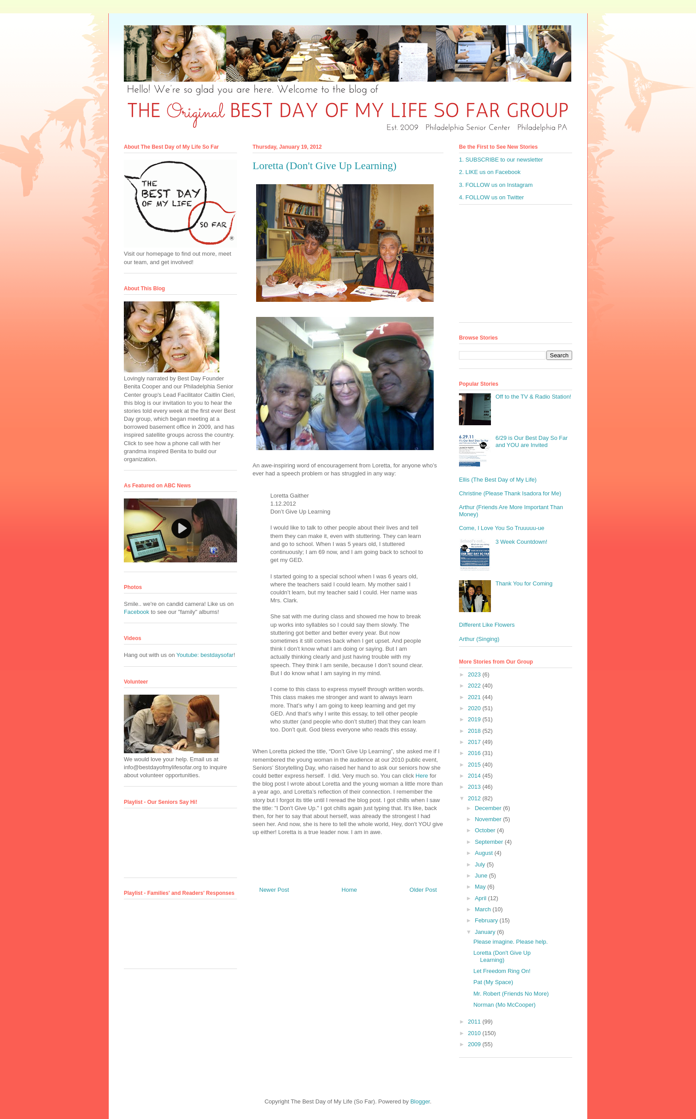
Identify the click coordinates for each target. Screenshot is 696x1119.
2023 (475, 674)
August (484, 853)
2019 (475, 719)
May (481, 886)
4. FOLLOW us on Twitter (491, 197)
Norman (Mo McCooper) (504, 1004)
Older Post (423, 889)
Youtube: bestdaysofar (204, 655)
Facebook (136, 612)
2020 (475, 708)
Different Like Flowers (486, 624)
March (484, 909)
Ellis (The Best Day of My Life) (498, 479)
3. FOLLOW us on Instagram (496, 185)
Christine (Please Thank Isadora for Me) (510, 493)
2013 (475, 786)
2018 (475, 731)
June (482, 875)
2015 (475, 764)
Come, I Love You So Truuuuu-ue (501, 528)
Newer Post (274, 889)
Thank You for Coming (524, 583)
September (490, 841)
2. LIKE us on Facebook (490, 172)
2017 (475, 742)
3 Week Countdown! (521, 541)
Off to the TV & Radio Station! (533, 396)
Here (421, 775)
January (486, 932)
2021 (475, 697)
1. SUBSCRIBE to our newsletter (501, 159)
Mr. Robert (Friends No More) (511, 993)
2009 (475, 1044)
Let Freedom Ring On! (501, 971)
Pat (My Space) (493, 982)
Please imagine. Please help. (510, 941)
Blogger (420, 1101)
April (481, 898)
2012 (475, 798)
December (489, 808)
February (487, 920)
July (481, 864)
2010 (475, 1033)
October (486, 830)
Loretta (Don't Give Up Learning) (501, 956)
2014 (475, 775)
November (489, 819)
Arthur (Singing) (479, 639)
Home (349, 889)
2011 (475, 1021)
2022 (475, 685)
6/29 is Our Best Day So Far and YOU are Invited (531, 441)
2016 (475, 753)
